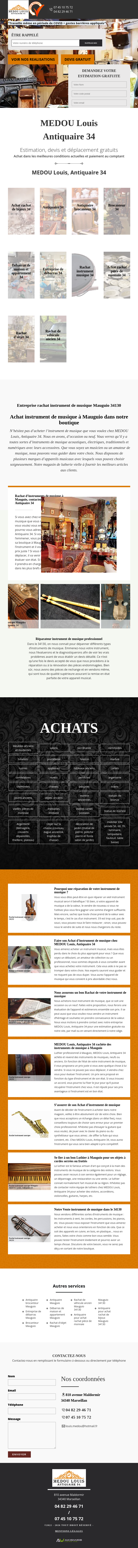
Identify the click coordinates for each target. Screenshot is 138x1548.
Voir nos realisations (33, 59)
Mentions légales (69, 1531)
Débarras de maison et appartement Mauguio (57, 1313)
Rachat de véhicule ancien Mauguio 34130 (83, 1304)
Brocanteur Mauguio (32, 1324)
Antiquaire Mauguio (56, 1301)
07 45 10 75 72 (63, 7)
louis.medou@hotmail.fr (79, 1426)
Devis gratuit (77, 59)
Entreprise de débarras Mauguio (33, 1314)
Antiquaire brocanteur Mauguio (32, 1303)
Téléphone (15, 1405)
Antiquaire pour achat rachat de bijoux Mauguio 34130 (104, 1316)
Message (14, 1419)
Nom (11, 1376)
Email (12, 1390)
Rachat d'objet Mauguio (58, 1324)
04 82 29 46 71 (63, 12)
